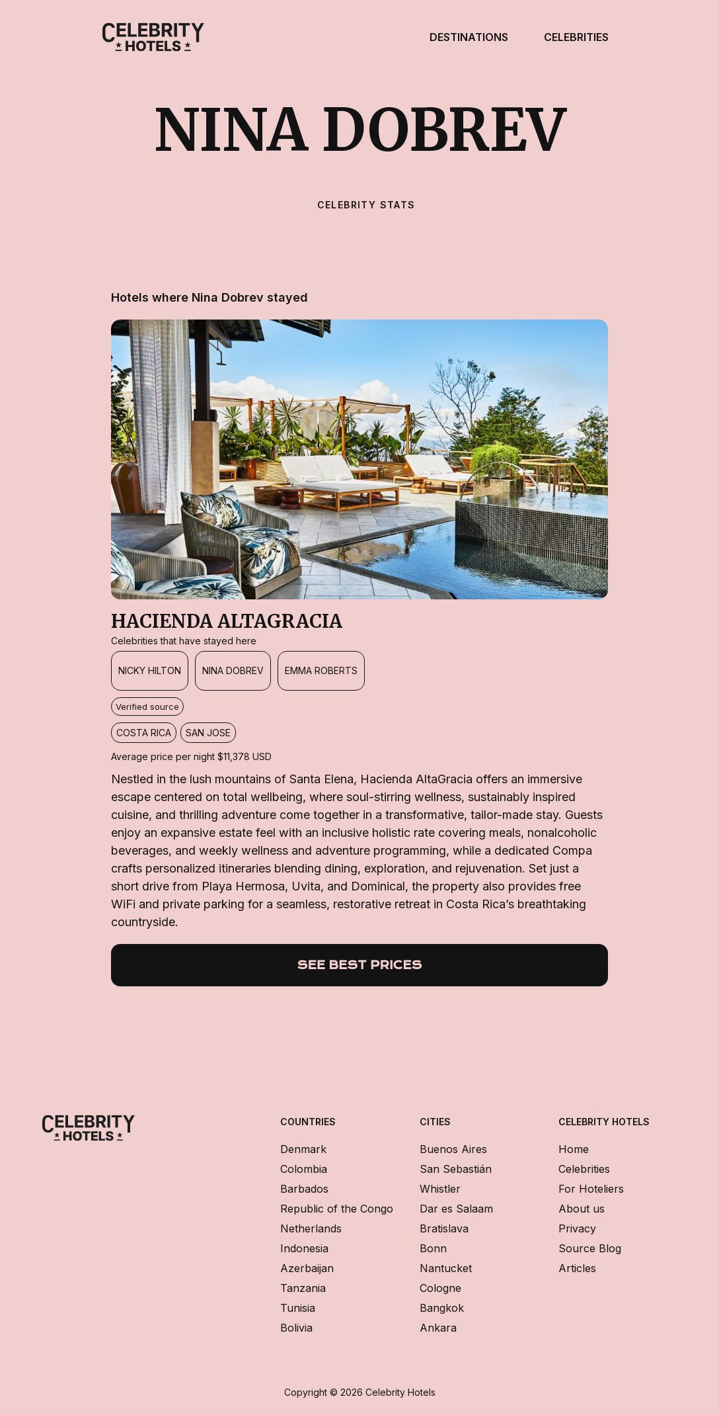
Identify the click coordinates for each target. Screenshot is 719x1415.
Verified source (147, 706)
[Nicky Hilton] (149, 671)
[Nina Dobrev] (233, 671)
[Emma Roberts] (321, 671)
